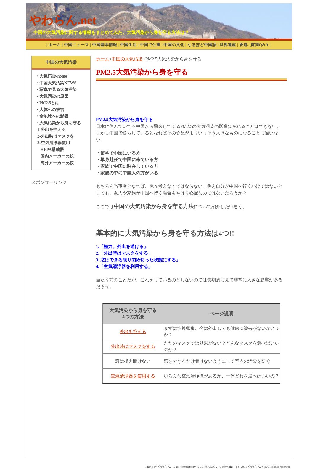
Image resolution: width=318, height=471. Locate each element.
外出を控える (133, 331)
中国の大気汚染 (127, 59)
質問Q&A (259, 45)
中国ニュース (76, 45)
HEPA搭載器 (49, 149)
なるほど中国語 (201, 45)
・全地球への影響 (51, 116)
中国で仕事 (150, 45)
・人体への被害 (49, 109)
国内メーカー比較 (54, 156)
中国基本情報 (104, 45)
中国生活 (128, 45)
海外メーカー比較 (54, 163)
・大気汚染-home (51, 76)
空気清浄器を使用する (133, 376)
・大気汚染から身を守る (58, 123)
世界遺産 (227, 45)
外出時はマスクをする (133, 346)
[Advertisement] (61, 275)
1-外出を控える (50, 129)
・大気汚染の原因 (51, 96)
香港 (243, 45)
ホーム (54, 45)
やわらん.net (62, 20)
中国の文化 (173, 45)
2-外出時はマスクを (54, 136)
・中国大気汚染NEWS (55, 83)
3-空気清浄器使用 (52, 143)
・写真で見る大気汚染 (56, 89)
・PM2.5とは (47, 103)
